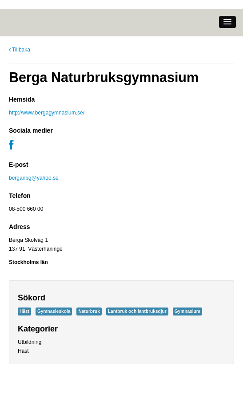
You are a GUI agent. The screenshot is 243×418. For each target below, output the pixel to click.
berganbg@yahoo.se (34, 178)
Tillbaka (19, 50)
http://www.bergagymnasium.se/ (46, 113)
